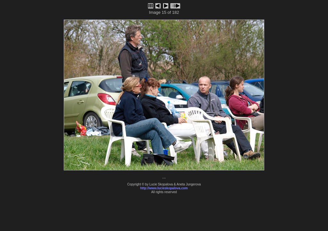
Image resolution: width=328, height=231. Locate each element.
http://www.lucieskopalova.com (164, 188)
